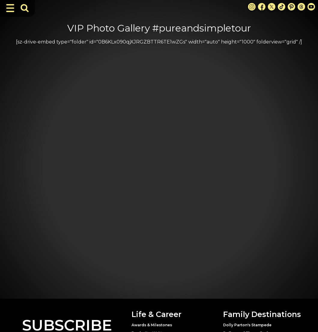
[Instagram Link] (252, 6)
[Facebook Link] (261, 6)
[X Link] (271, 6)
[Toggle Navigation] (10, 8)
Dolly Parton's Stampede (247, 325)
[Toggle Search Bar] (24, 8)
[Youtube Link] (311, 6)
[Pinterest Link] (291, 6)
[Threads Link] (301, 6)
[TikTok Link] (281, 6)
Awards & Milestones (152, 325)
